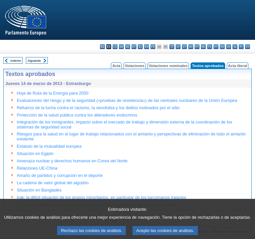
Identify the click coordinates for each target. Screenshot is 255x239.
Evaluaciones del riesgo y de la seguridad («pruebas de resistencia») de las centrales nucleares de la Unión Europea (127, 100)
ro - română (222, 46)
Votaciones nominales (168, 66)
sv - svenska (247, 46)
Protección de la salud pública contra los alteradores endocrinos (77, 115)
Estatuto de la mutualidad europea (49, 146)
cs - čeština (115, 46)
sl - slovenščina (234, 46)
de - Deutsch (127, 46)
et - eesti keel (133, 46)
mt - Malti (197, 46)
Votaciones (134, 66)
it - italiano (171, 46)
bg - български (102, 46)
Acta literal (237, 66)
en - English (146, 46)
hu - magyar (190, 46)
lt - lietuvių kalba (184, 46)
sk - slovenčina (228, 46)
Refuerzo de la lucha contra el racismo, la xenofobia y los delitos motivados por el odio (98, 107)
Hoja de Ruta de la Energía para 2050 (53, 93)
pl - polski (209, 46)
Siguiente (34, 60)
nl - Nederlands (203, 46)
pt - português (215, 46)
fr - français (152, 46)
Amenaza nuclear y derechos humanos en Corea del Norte (72, 160)
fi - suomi (241, 46)
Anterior (15, 60)
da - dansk (121, 46)
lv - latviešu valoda (178, 46)
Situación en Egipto (35, 153)
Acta (116, 66)
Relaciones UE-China (37, 168)
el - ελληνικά (140, 46)
